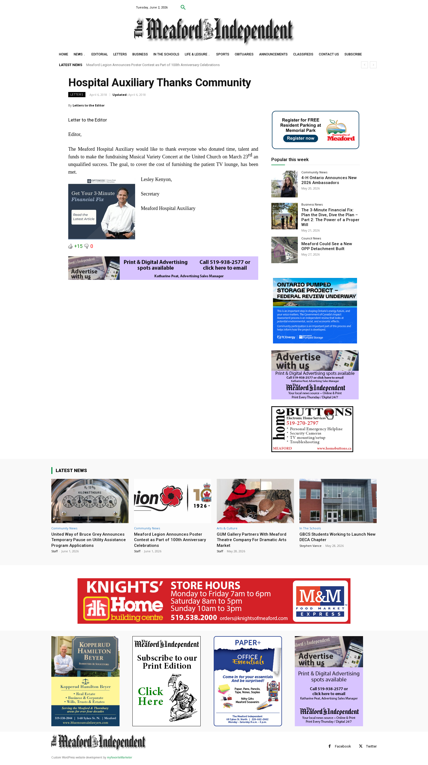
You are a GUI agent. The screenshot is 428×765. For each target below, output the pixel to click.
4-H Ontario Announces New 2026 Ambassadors (326, 179)
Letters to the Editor (89, 105)
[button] (183, 7)
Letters (76, 94)
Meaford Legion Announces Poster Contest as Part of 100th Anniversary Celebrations (153, 65)
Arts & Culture (227, 526)
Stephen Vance (310, 544)
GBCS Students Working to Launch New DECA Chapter (335, 534)
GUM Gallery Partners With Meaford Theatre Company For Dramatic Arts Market (254, 537)
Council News (311, 236)
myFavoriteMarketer (119, 761)
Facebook (343, 750)
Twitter (371, 750)
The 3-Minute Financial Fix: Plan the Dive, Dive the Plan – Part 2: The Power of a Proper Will (329, 214)
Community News (314, 172)
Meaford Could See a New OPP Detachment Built (328, 243)
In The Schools (310, 526)
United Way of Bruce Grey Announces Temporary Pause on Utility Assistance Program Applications (85, 540)
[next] (373, 64)
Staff (54, 555)
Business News (312, 204)
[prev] (364, 64)
